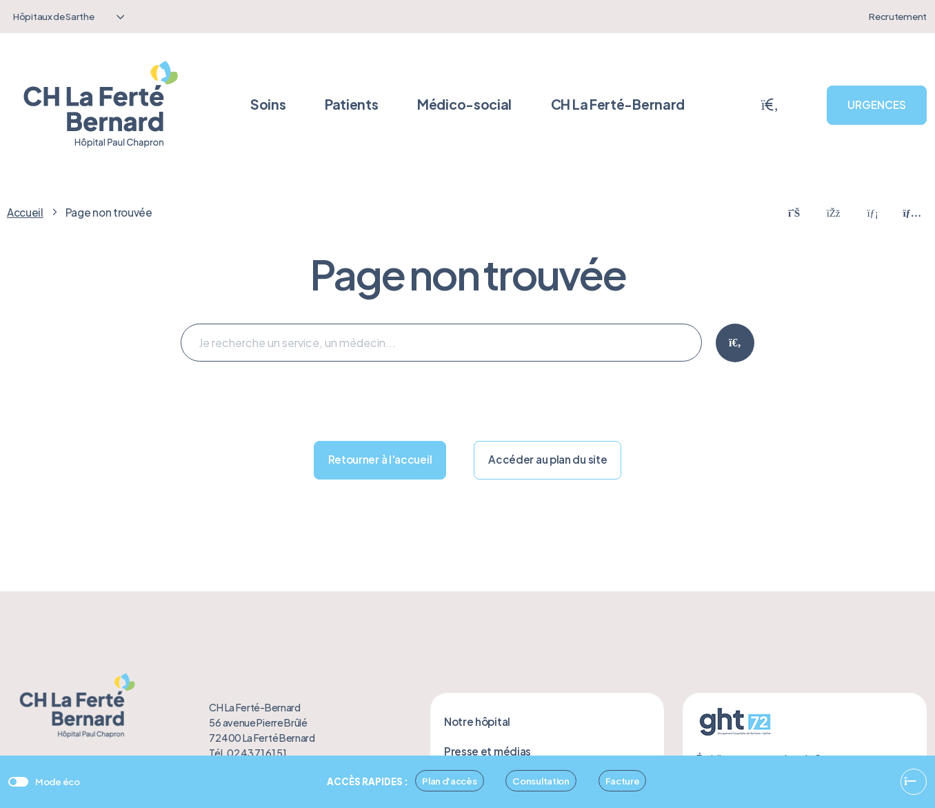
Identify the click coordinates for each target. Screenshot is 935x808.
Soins (268, 104)
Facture (622, 781)
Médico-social (464, 104)
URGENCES (876, 104)
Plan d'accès (449, 781)
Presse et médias (487, 751)
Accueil (25, 212)
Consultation (540, 781)
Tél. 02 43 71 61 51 (247, 753)
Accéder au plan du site (547, 459)
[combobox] (66, 16)
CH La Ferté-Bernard (618, 104)
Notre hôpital (477, 721)
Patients (352, 104)
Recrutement (898, 16)
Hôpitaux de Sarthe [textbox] (53, 16)
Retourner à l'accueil (380, 459)
